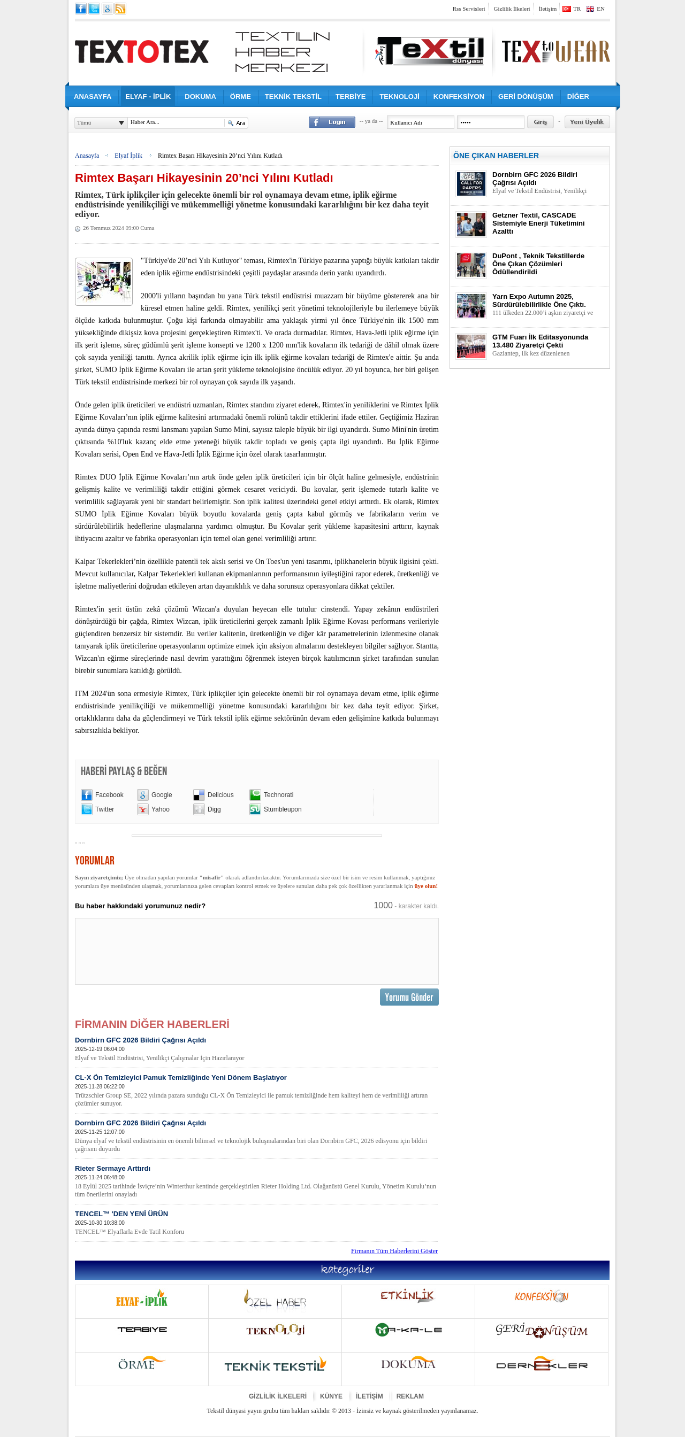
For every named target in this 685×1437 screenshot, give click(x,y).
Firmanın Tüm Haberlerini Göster (394, 1251)
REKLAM (410, 1396)
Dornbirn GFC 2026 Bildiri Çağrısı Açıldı (256, 1049)
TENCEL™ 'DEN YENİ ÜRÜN (256, 1223)
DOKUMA (200, 96)
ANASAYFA (92, 96)
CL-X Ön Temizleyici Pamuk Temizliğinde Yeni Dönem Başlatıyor (256, 1090)
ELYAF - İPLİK (148, 96)
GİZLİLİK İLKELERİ (278, 1396)
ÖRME (240, 96)
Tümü (84, 122)
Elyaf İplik (128, 155)
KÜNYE (331, 1396)
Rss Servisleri (469, 8)
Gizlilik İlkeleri (512, 8)
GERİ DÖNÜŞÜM (525, 96)
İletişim (548, 8)
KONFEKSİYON (458, 96)
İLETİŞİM (369, 1396)
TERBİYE (351, 96)
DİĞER (578, 96)
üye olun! (426, 886)
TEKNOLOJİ (399, 96)
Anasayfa (87, 155)
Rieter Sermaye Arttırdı (256, 1181)
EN (601, 8)
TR (577, 8)
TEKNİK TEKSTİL (293, 96)
